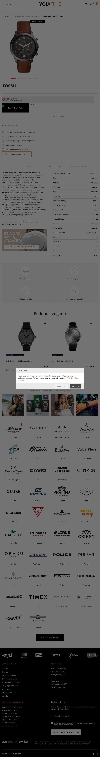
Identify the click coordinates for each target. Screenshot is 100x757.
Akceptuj (75, 386)
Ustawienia (61, 386)
